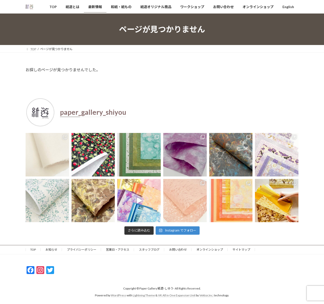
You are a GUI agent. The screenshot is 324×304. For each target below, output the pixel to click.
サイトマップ (241, 249)
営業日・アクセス (117, 249)
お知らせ (51, 249)
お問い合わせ (178, 249)
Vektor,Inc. (206, 295)
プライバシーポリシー (81, 249)
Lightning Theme (144, 295)
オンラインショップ (209, 249)
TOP (33, 249)
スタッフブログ (149, 249)
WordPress (118, 295)
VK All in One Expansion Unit (176, 295)
